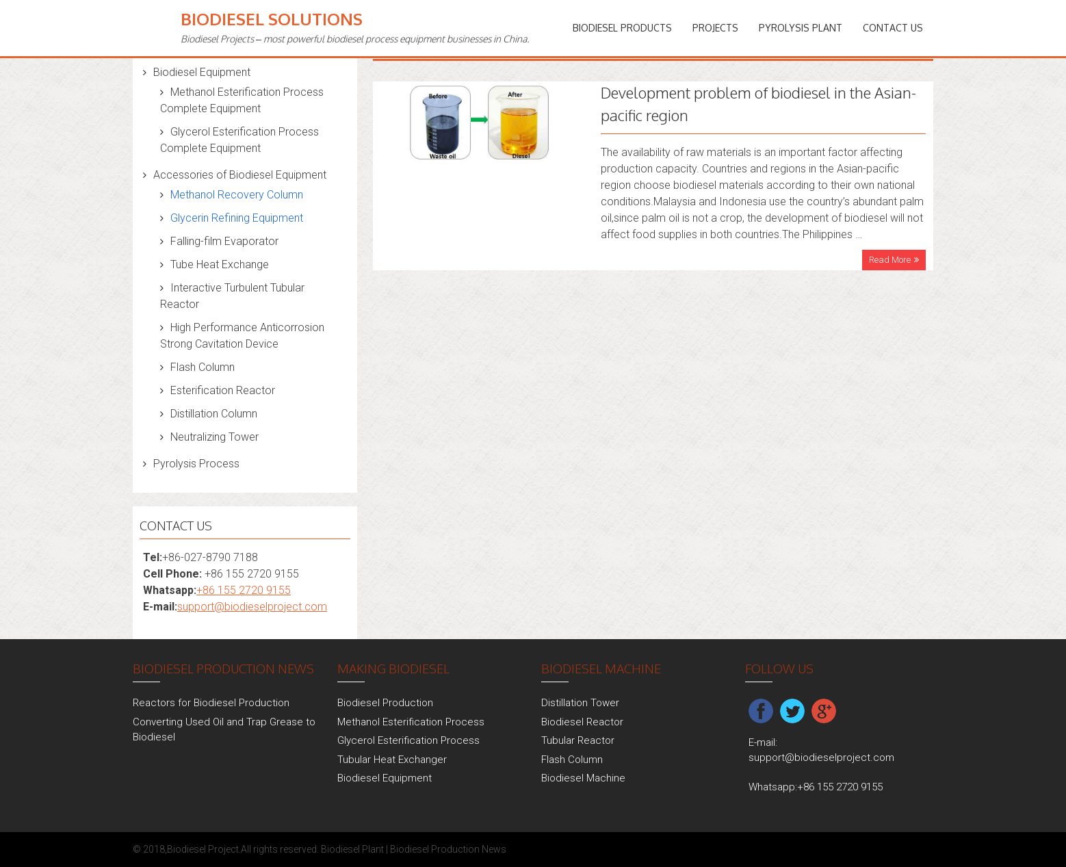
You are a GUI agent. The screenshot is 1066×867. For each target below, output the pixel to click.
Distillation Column (213, 413)
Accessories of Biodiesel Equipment (239, 174)
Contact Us (893, 28)
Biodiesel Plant (352, 849)
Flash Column (202, 367)
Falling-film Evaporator (224, 241)
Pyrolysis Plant (800, 28)
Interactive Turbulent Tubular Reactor (232, 296)
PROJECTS (715, 28)
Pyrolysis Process (196, 463)
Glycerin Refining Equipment (236, 217)
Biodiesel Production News (448, 849)
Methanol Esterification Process (410, 722)
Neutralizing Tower (214, 436)
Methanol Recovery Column (236, 194)
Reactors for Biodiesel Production (211, 703)
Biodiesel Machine (583, 778)
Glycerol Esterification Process (408, 740)
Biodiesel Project (203, 849)
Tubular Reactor (577, 740)
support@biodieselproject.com (252, 606)
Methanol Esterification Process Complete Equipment (242, 100)
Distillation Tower (580, 703)
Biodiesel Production (385, 703)
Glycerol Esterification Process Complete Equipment (239, 140)
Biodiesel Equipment (201, 72)
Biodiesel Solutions (272, 18)
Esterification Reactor (222, 390)
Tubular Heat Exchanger (392, 759)
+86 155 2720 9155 (243, 590)
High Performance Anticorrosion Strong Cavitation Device (242, 335)
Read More (890, 260)
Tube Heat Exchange (219, 264)
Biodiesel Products (622, 28)
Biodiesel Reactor (582, 722)
